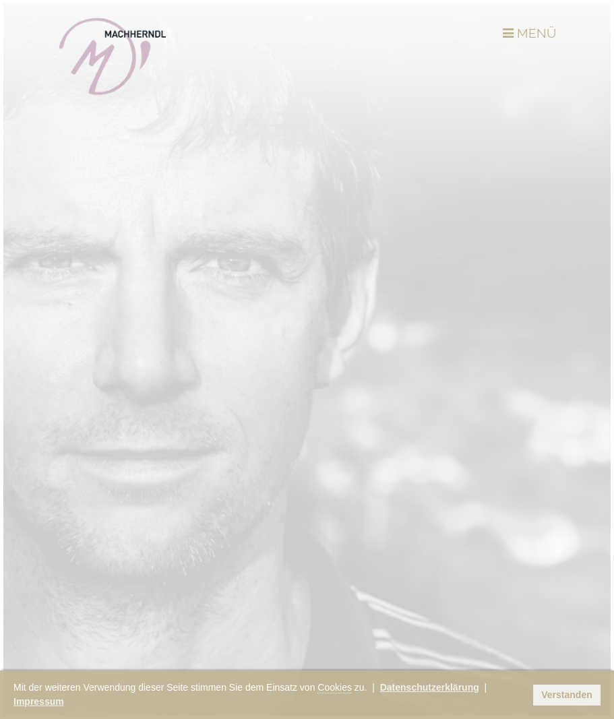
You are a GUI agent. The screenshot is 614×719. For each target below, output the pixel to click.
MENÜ (529, 33)
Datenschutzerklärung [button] (429, 687)
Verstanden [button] (566, 694)
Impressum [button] (38, 701)
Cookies (334, 687)
